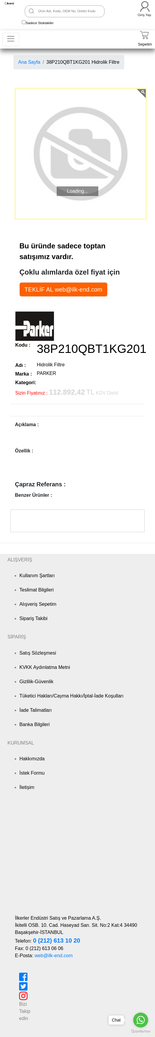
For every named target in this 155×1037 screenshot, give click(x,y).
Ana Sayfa (29, 62)
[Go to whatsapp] (140, 1020)
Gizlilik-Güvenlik (36, 681)
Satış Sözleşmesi (37, 652)
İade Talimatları (35, 710)
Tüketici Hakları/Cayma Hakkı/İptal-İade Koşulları (71, 695)
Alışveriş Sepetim (37, 604)
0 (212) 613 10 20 (56, 940)
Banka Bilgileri (34, 724)
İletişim (26, 787)
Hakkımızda (31, 758)
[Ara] (31, 11)
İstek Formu (31, 773)
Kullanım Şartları (37, 575)
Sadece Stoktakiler (39, 23)
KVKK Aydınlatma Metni (44, 667)
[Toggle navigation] (10, 39)
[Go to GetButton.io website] (140, 1031)
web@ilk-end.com (54, 955)
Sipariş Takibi (33, 618)
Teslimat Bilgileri (36, 589)
